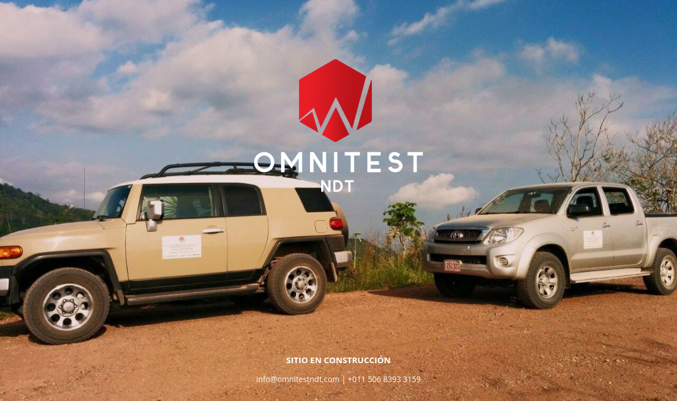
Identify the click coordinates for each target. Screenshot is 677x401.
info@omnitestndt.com (298, 379)
